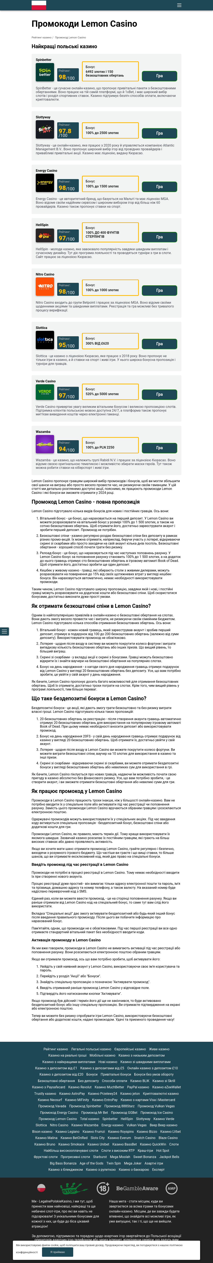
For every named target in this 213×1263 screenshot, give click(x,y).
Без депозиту (88, 1081)
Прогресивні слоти (75, 1157)
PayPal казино (138, 1087)
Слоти (174, 1144)
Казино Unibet (98, 1144)
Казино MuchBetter (109, 1087)
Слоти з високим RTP (118, 1151)
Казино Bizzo (147, 1132)
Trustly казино (45, 1094)
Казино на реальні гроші (67, 1055)
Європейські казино (130, 1049)
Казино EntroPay (105, 1100)
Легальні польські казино (91, 1049)
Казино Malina (46, 1138)
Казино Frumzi (94, 1132)
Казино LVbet (170, 1132)
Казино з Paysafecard (48, 1087)
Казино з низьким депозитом (142, 1055)
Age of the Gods (91, 1163)
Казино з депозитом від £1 (56, 1068)
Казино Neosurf (50, 1100)
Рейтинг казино (42, 37)
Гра (159, 75)
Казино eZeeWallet (166, 1087)
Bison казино (42, 1132)
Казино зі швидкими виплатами (145, 1062)
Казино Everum (119, 1138)
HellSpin (127, 1119)
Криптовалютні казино (161, 1094)
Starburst (100, 1157)
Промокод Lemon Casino (58, 1119)
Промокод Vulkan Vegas (156, 1106)
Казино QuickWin (153, 1144)
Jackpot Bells (169, 1157)
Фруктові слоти (45, 1157)
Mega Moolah (120, 1157)
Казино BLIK (139, 1081)
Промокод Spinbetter (85, 1106)
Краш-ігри (145, 1151)
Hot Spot (162, 1151)
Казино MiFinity (77, 1100)
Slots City (98, 1138)
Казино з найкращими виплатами (68, 1062)
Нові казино (107, 1062)
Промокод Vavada (52, 1106)
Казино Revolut (80, 1087)
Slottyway (143, 1119)
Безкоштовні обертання (56, 1081)
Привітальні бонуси (116, 1074)
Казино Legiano (67, 1132)
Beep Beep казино (163, 1125)
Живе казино (159, 1049)
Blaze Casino (168, 1138)
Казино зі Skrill (163, 1081)
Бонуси (92, 1074)
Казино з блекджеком (65, 1170)
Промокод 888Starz (119, 1106)
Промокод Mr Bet (94, 1113)
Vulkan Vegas (136, 1125)
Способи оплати (114, 1081)
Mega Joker (132, 1163)
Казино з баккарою (134, 1170)
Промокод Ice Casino (156, 1113)
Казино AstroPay (72, 1094)
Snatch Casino (145, 1138)
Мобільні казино (102, 1055)
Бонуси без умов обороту (153, 1074)
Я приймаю (58, 1252)
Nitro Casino (59, 1125)
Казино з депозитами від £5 (102, 1068)
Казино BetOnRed (74, 1138)
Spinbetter (110, 1119)
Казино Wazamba (84, 1125)
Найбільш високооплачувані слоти (71, 1151)
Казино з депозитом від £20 (61, 1074)
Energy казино (112, 1125)
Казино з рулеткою (101, 1170)
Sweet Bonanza (144, 1157)
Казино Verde (164, 1119)
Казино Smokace (71, 1144)
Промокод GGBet (124, 1113)
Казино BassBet (124, 1144)
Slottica (41, 1125)
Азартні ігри (154, 1163)
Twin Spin (113, 1163)
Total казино (89, 1119)
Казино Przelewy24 (102, 1094)
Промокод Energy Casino (59, 1113)
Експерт (158, 1170)
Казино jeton (130, 1094)
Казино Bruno (44, 1144)
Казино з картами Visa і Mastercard (148, 1100)
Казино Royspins (121, 1132)
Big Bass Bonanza (63, 1163)
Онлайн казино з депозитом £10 (152, 1068)
